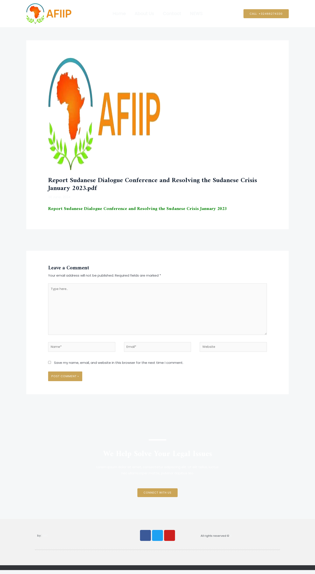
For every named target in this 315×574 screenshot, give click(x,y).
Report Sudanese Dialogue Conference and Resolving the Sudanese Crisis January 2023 (141, 208)
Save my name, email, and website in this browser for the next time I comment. (118, 366)
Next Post (278, 239)
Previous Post (40, 239)
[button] (266, 13)
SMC (45, 539)
